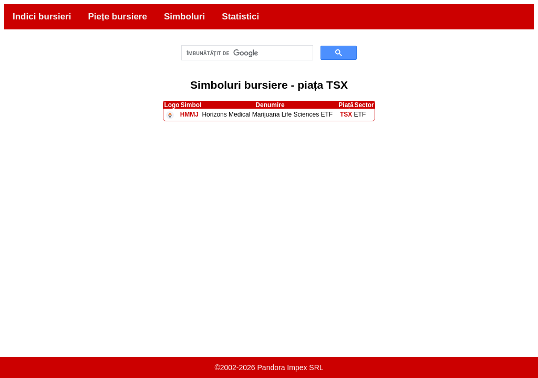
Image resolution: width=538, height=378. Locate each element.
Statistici (240, 17)
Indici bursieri (42, 17)
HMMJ (189, 114)
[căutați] (246, 53)
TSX (346, 114)
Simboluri (184, 17)
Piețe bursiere (117, 17)
